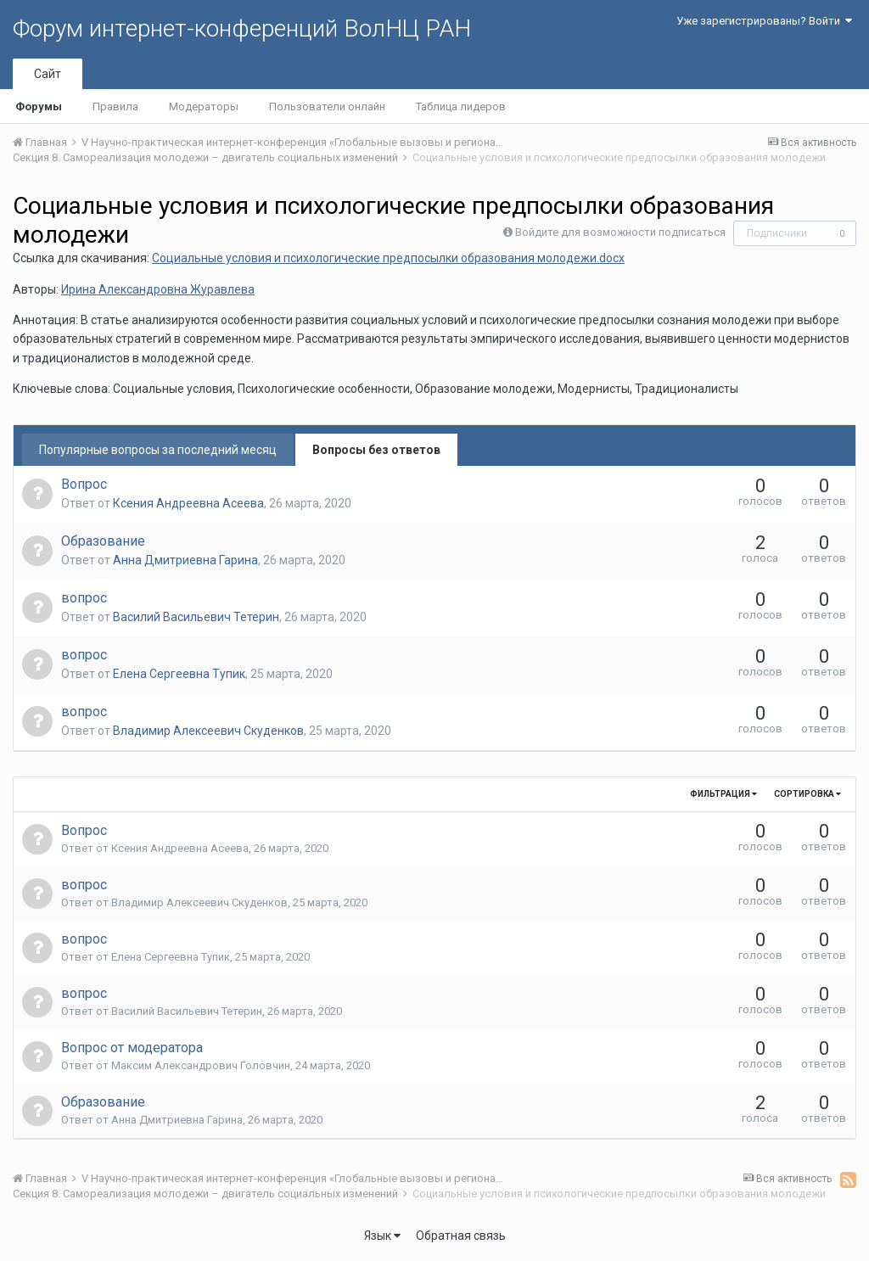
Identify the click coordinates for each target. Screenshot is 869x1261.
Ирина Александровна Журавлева (158, 289)
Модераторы (203, 106)
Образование (103, 541)
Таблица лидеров (461, 106)
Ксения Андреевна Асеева (188, 503)
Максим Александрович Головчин (200, 1065)
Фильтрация (723, 794)
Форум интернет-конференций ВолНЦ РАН (242, 28)
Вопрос (84, 484)
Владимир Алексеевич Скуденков (208, 730)
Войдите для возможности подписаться (620, 232)
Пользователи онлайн (327, 106)
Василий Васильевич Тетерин (196, 617)
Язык (382, 1235)
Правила (115, 106)
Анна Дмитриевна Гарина (185, 560)
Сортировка (807, 794)
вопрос (84, 598)
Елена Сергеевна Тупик (179, 674)
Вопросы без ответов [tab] (376, 450)
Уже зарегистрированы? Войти (764, 20)
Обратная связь (461, 1235)
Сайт (47, 74)
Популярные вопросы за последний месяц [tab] (158, 450)
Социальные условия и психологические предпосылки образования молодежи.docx (388, 258)
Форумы (38, 106)
